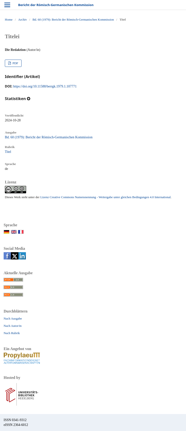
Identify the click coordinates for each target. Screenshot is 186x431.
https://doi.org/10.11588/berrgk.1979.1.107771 (45, 86)
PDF (15, 63)
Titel (8, 152)
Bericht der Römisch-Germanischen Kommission (55, 5)
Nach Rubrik (12, 333)
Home (9, 19)
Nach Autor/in (13, 326)
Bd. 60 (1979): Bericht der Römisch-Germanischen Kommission (73, 19)
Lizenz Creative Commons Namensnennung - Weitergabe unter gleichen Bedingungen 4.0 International (105, 197)
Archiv (22, 19)
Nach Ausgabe (13, 318)
